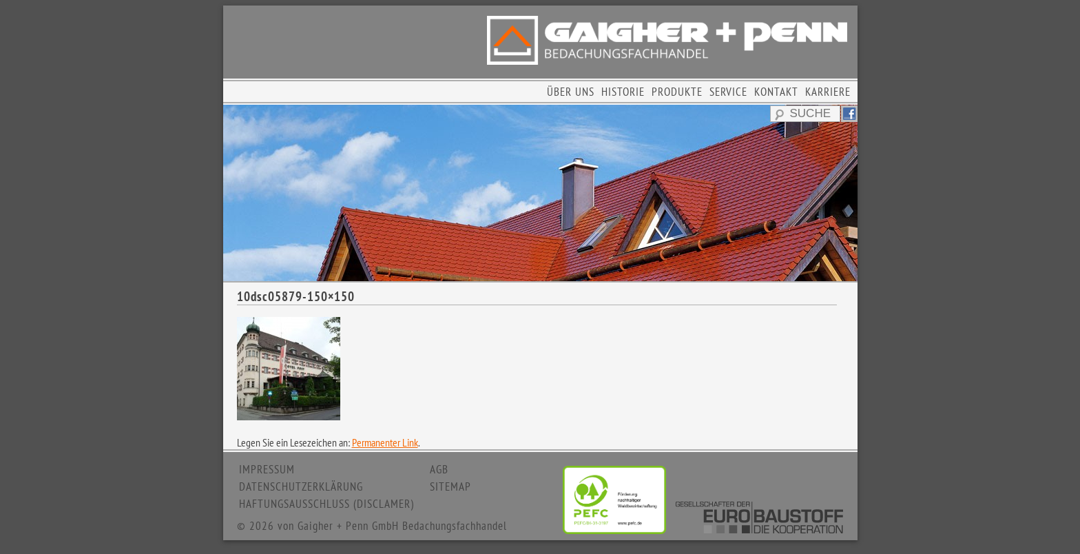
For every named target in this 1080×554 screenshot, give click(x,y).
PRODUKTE (677, 91)
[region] (540, 193)
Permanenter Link (385, 442)
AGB (439, 469)
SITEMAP (450, 486)
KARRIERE (828, 91)
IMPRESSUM (267, 469)
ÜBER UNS (570, 91)
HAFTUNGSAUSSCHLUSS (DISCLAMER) (326, 503)
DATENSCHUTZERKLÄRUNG (301, 486)
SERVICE (728, 91)
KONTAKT (776, 91)
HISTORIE (623, 91)
